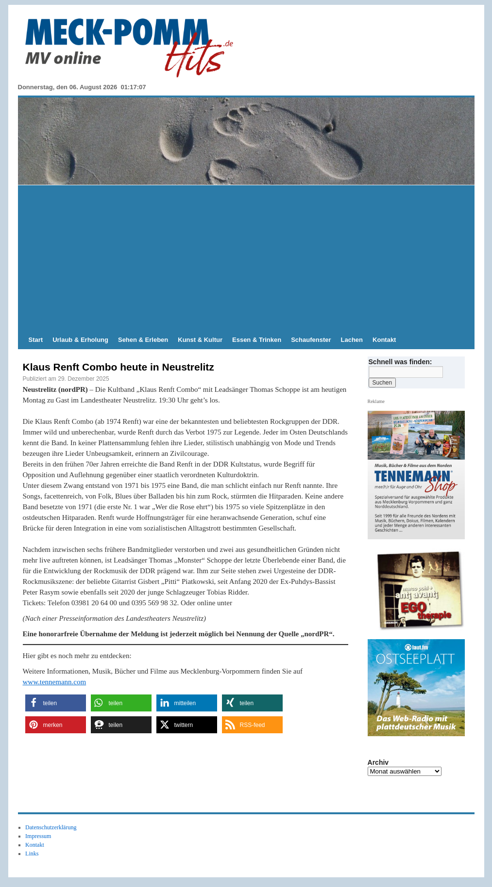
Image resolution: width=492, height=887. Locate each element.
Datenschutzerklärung (50, 827)
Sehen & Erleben (143, 339)
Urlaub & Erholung (80, 339)
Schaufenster (311, 339)
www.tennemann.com (54, 682)
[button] (55, 702)
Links (31, 853)
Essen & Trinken (256, 339)
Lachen (352, 339)
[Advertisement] (246, 258)
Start (36, 339)
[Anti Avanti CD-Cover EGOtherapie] (419, 589)
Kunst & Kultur (200, 339)
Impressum (38, 836)
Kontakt (384, 339)
